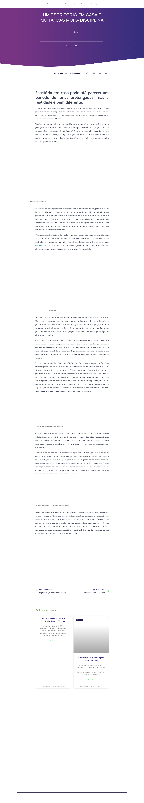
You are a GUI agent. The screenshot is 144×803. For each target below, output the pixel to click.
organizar (95, 318)
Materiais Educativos (71, 4)
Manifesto (50, 4)
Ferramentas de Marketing (89, 4)
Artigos (58, 4)
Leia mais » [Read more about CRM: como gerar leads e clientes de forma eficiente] (53, 640)
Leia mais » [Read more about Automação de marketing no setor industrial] (91, 680)
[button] (87, 73)
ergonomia (39, 246)
